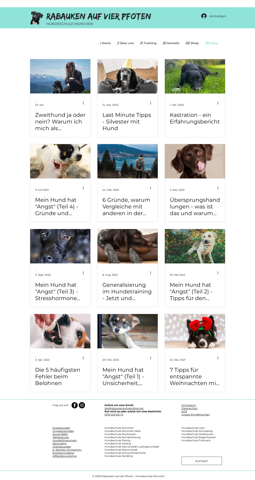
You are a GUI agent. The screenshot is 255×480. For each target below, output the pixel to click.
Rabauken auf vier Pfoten (98, 16)
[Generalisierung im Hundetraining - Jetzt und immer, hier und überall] (127, 246)
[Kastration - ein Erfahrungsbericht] (195, 76)
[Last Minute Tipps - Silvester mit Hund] (127, 76)
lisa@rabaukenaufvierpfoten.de (124, 408)
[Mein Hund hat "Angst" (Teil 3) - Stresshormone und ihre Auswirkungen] (60, 246)
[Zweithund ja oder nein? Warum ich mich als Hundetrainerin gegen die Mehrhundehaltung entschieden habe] (60, 76)
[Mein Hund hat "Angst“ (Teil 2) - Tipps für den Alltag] (195, 246)
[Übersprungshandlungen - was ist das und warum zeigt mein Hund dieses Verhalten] (195, 161)
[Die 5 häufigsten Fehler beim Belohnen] (60, 331)
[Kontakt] (201, 461)
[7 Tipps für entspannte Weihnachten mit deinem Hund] (195, 331)
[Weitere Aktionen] (84, 102)
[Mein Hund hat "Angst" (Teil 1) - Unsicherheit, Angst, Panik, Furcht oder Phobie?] (127, 331)
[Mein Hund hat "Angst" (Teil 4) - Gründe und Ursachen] (60, 161)
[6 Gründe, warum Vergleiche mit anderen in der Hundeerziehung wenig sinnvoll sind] (127, 161)
